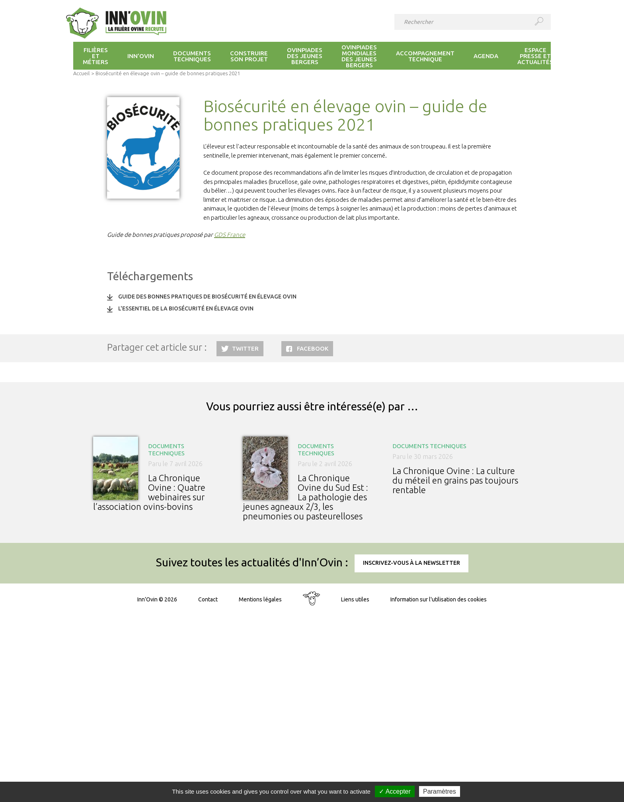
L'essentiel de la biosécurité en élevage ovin (186, 308)
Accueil (81, 73)
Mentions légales (260, 599)
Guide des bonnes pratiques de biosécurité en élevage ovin (207, 296)
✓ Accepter (395, 791)
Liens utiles (355, 599)
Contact (208, 599)
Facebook (312, 348)
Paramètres (439, 791)
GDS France (229, 234)
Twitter (245, 348)
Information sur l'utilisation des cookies (438, 599)
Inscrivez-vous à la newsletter (411, 563)
